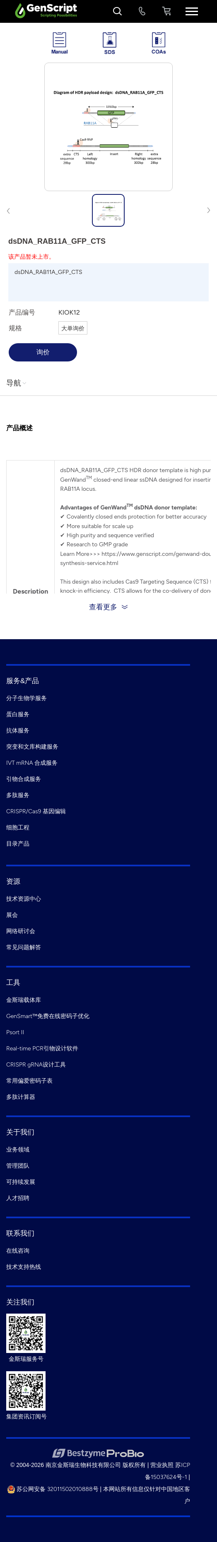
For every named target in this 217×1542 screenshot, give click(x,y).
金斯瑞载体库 (23, 1000)
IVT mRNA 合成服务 (32, 762)
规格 (15, 328)
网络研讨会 (20, 931)
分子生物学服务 (26, 698)
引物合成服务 (23, 779)
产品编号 (22, 312)
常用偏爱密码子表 (29, 1080)
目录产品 (17, 843)
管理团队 (17, 1165)
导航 (17, 383)
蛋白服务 (17, 714)
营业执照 (162, 1465)
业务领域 (17, 1149)
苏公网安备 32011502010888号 (53, 1489)
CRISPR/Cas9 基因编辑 (36, 811)
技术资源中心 (23, 898)
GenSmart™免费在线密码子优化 (47, 1016)
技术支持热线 (23, 1266)
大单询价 (72, 328)
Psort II (15, 1032)
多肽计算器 (20, 1097)
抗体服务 (17, 730)
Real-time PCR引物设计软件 (42, 1048)
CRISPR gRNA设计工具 (36, 1064)
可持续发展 (20, 1182)
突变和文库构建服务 (32, 746)
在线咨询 (17, 1250)
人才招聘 (17, 1198)
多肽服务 (17, 795)
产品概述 (19, 428)
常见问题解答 (23, 947)
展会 (12, 915)
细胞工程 (17, 827)
